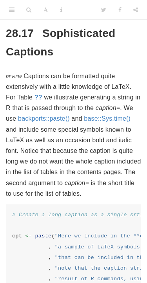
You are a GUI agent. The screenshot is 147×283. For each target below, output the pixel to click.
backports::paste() (44, 118)
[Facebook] (120, 10)
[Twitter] (103, 10)
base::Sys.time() (107, 118)
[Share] (135, 10)
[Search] (28, 10)
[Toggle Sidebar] (11, 10)
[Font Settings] (45, 10)
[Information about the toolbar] (61, 10)
